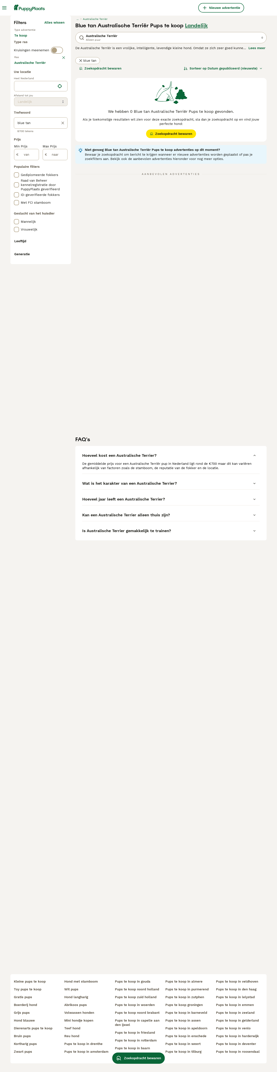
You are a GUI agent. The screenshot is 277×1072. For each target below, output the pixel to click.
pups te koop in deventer (236, 1044)
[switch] (57, 146)
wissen (58, 155)
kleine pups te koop (30, 981)
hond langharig (76, 997)
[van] (26, 346)
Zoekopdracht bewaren (100, 148)
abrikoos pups (75, 1005)
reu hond (71, 1036)
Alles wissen (54, 102)
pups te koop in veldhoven (237, 981)
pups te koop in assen (183, 1020)
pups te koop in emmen (235, 1005)
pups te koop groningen (184, 1005)
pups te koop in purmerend (187, 989)
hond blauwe (24, 1020)
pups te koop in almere (184, 981)
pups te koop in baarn (132, 1048)
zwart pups (23, 1052)
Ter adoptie (49, 119)
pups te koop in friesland (135, 1033)
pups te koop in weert (183, 1044)
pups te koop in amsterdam (86, 1052)
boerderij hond (25, 1005)
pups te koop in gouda (132, 981)
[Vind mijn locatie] (59, 278)
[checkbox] (16, 178)
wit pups (71, 989)
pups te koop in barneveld (186, 1013)
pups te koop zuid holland (135, 997)
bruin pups (22, 1036)
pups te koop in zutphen (184, 997)
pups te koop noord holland (137, 989)
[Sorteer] (223, 148)
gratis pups (23, 997)
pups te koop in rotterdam (136, 1040)
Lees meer (256, 128)
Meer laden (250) (54, 255)
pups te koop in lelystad (235, 997)
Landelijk (196, 105)
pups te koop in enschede (185, 1036)
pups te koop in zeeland (235, 1013)
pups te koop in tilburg (183, 1052)
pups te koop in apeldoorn (186, 1028)
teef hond (72, 1028)
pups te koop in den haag (236, 989)
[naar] (55, 346)
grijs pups (22, 1013)
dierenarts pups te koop (33, 1028)
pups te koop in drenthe (83, 1044)
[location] (41, 278)
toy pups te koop (27, 989)
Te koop (24, 119)
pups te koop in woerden (135, 1005)
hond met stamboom (81, 981)
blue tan (87, 140)
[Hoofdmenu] (4, 7)
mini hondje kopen (78, 1020)
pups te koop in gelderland (237, 1020)
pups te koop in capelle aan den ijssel (137, 1023)
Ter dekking (27, 130)
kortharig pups (25, 1044)
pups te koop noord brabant (137, 1013)
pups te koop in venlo (233, 1028)
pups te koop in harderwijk (237, 1036)
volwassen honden (79, 1013)
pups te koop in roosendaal (238, 1052)
